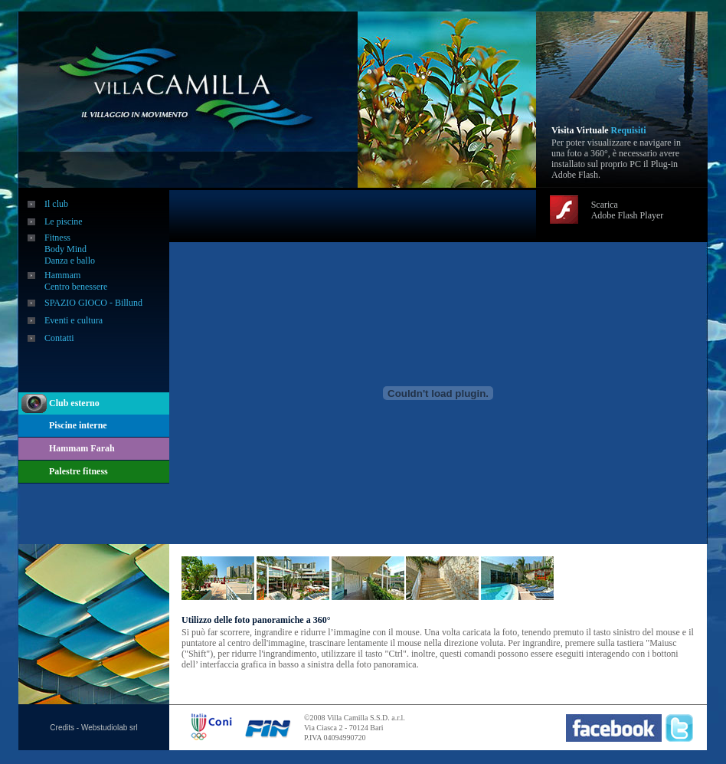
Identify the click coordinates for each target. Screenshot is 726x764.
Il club (56, 203)
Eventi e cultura (73, 320)
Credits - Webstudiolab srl (93, 727)
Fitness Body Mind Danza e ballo (69, 249)
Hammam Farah (82, 448)
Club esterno (74, 403)
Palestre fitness (78, 471)
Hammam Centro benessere (75, 281)
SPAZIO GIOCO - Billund (93, 302)
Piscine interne (78, 425)
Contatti (59, 338)
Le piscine (63, 221)
